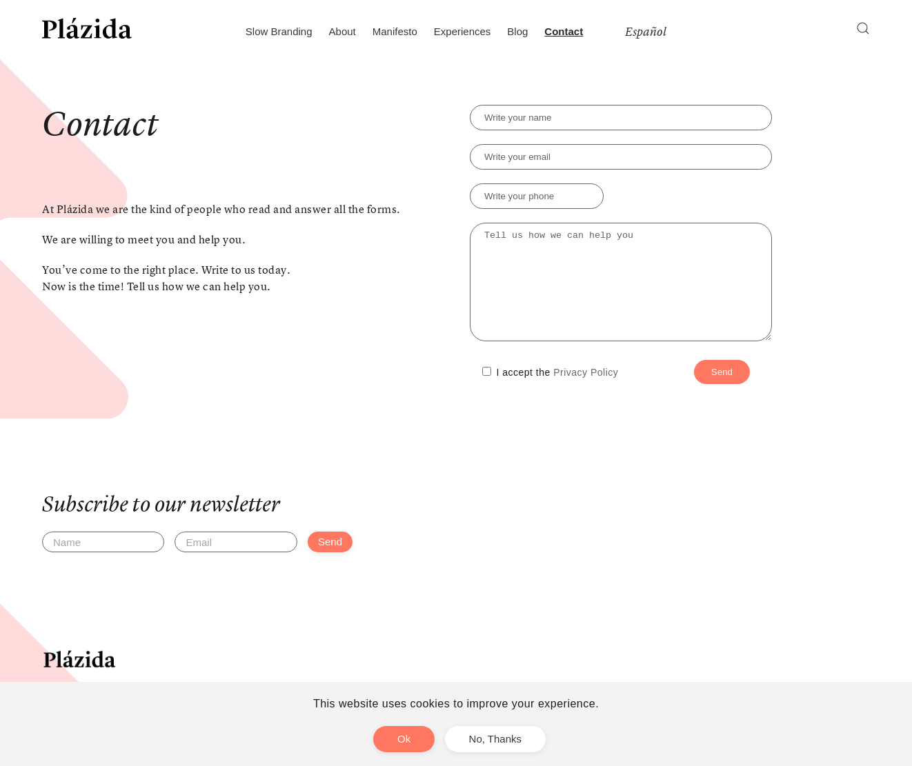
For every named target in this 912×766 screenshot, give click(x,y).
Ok (403, 739)
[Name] (103, 562)
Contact (563, 31)
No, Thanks (495, 739)
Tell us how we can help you (621, 292)
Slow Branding (279, 31)
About (342, 31)
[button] (863, 28)
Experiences (462, 31)
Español (645, 31)
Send (330, 562)
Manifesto (395, 31)
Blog (517, 31)
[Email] (236, 562)
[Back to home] (87, 28)
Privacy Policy (585, 393)
